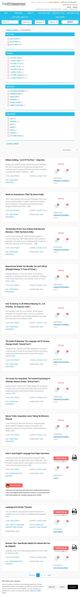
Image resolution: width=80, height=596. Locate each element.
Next (49, 575)
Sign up (75, 7)
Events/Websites (54, 2)
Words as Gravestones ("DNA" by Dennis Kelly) (25, 194)
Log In (69, 7)
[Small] (10, 22)
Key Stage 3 (15, 39)
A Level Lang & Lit (18, 78)
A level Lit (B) (16, 72)
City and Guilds (17, 136)
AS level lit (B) (17, 69)
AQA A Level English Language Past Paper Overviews (27, 453)
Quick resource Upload (69, 4)
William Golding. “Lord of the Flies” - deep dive (25, 160)
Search (70, 22)
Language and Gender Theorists (19, 507)
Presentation (16, 94)
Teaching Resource (19, 91)
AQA (13, 118)
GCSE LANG (18, 13)
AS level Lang (16, 58)
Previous (32, 575)
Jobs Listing (60, 17)
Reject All (52, 587)
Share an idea (16, 102)
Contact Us (40, 2)
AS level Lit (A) (17, 63)
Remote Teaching (17, 105)
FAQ (46, 2)
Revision (14, 99)
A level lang (17, 61)
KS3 (6, 13)
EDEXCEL (14, 121)
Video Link (15, 97)
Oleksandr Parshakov (61, 181)
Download (61, 458)
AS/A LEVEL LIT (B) (73, 13)
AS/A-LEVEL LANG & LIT (20, 17)
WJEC (13, 130)
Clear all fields (12, 30)
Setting (62, 587)
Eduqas (14, 133)
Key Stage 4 (15, 42)
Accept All (73, 587)
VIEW (32, 172)
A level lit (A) (17, 66)
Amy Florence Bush (61, 568)
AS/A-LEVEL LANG (44, 13)
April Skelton (58, 532)
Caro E (56, 478)
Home (33, 2)
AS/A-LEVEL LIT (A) (58, 13)
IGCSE (13, 127)
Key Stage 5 (16, 44)
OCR (13, 124)
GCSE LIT (31, 13)
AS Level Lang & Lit (18, 75)
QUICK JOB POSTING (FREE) (68, 2)
